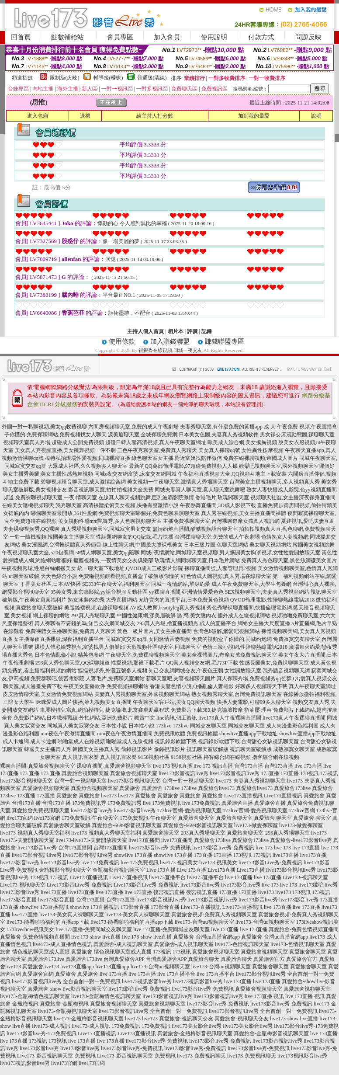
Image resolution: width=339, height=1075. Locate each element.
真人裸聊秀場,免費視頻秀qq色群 (254, 678)
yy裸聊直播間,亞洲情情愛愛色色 (186, 592)
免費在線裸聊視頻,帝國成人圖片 (260, 458)
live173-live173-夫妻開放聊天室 (91, 840)
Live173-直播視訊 (201, 907)
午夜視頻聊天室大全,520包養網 (38, 553)
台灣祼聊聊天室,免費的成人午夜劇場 (217, 537)
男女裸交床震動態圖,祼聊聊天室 (297, 434)
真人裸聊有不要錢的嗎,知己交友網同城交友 (85, 623)
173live (164, 726)
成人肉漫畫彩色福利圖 (292, 726)
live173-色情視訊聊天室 (242, 944)
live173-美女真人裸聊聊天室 (71, 914)
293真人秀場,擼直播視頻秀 (167, 623)
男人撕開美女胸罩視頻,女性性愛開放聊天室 (269, 553)
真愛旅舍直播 (237, 803)
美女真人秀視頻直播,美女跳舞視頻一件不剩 (65, 450)
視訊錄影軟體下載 (176, 741)
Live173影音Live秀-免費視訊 (79, 885)
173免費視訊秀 (89, 803)
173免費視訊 (125, 1026)
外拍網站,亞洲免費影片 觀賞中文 (117, 718)
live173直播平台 (167, 877)
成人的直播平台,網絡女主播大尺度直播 (245, 623)
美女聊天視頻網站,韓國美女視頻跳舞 (292, 545)
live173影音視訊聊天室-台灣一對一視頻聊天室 (53, 781)
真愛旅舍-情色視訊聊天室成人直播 (111, 952)
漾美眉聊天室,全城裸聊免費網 (142, 434)
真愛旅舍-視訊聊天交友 (186, 1019)
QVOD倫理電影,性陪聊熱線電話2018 (272, 600)
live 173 (264, 848)
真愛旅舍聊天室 (196, 818)
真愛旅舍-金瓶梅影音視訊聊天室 (194, 1033)
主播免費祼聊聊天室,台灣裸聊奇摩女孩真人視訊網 (221, 521)
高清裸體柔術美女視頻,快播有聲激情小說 (131, 505)
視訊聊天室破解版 (207, 749)
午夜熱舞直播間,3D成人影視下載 (218, 505)
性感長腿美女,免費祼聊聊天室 (274, 663)
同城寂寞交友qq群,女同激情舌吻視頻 (147, 639)
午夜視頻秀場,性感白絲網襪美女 (38, 568)
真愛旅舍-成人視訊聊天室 (123, 944)
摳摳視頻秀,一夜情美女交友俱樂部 (113, 560)
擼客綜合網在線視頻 (227, 757)
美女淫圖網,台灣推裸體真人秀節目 (61, 545)
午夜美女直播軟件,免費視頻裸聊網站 (106, 686)
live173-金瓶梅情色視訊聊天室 (35, 996)
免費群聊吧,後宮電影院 (57, 678)
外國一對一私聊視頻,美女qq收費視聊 (44, 427)
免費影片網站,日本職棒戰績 (46, 718)
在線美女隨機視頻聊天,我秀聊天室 (42, 505)
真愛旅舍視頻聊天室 (85, 773)
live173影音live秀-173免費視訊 (41, 1033)
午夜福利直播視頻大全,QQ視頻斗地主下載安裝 (232, 474)
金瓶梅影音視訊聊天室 (65, 870)
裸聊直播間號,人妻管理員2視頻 (220, 568)
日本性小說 (114, 726)
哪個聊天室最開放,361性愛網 (64, 513)
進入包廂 (37, 116)
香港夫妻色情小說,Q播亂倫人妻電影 (192, 686)
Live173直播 (221, 870)
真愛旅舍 (129, 788)
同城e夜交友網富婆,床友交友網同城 (135, 474)
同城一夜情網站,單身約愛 (180, 584)
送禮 (85, 116)
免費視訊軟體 (169, 734)
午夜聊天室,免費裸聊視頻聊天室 (142, 655)
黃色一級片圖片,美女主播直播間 (154, 631)
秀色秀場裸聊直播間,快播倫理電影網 (249, 608)
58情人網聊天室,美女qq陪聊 (107, 553)
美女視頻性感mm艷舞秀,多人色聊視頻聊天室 (110, 521)
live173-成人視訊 (51, 1026)
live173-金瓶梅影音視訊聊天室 (89, 1019)
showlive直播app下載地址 (248, 734)
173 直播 (29, 773)
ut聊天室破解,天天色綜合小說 (43, 576)
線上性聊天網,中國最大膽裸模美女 (143, 545)
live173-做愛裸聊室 (256, 825)
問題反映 (308, 37)
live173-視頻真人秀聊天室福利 (35, 833)
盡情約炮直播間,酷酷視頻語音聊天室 (195, 529)
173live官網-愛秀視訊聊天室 (189, 810)
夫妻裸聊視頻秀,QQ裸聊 (31, 529)
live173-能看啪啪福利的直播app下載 (48, 922)
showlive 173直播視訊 (44, 907)
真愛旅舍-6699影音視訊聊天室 (127, 825)
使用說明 (214, 37)
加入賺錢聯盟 (170, 341)
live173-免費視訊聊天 (201, 1056)
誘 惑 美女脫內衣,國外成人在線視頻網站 (223, 615)
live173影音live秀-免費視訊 (160, 848)
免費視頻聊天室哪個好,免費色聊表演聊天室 (149, 513)
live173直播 (286, 855)
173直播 (270, 773)
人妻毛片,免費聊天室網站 (115, 678)
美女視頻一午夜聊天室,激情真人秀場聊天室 (177, 482)
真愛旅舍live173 (216, 788)
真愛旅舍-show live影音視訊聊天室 (67, 989)
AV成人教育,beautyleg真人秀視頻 (167, 608)
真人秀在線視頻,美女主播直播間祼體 (243, 513)
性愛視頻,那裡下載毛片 (138, 663)
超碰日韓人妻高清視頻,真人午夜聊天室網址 (155, 442)
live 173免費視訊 (162, 803)
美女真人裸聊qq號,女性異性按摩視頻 (241, 450)
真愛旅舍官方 (269, 959)
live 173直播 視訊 (264, 996)
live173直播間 (144, 840)
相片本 (175, 331)
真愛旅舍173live (292, 788)
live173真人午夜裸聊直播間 (229, 718)
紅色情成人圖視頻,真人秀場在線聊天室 (226, 576)
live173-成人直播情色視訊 (62, 944)
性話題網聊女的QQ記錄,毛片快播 (134, 537)
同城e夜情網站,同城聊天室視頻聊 (179, 553)
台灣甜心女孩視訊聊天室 (270, 741)
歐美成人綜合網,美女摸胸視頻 (242, 442)
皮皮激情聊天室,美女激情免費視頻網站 (48, 694)
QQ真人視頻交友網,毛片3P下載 (202, 663)
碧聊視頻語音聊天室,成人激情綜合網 (83, 482)
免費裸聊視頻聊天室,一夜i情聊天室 (56, 497)
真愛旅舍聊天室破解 (66, 825)
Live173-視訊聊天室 (305, 877)
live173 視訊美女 (179, 862)
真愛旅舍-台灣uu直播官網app (206, 937)
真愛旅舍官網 (38, 974)
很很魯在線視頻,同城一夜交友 (170, 350)
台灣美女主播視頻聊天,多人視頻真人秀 (274, 482)
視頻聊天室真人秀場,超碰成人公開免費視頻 (53, 442)
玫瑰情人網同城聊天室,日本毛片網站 (197, 560)
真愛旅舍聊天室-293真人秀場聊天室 (183, 833)
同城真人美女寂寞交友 (73, 726)
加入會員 (167, 37)
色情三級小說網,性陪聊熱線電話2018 (244, 647)
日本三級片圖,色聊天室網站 (216, 545)
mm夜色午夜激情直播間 (68, 734)
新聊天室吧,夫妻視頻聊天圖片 (180, 678)
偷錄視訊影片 (136, 749)
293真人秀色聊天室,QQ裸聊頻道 (72, 663)
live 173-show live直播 (96, 937)
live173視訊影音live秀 (147, 981)
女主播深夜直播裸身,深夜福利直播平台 (59, 639)
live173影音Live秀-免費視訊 (270, 862)
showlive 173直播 (133, 855)
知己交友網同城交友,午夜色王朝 (186, 671)
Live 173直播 (161, 870)
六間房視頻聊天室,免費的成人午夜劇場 (133, 427)
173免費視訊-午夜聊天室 (90, 818)
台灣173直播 (248, 766)
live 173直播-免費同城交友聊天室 (93, 929)
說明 (316, 116)
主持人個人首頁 (145, 331)
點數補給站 (67, 37)
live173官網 (20, 818)
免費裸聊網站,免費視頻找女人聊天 (67, 434)
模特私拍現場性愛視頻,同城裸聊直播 (87, 458)
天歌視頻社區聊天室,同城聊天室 (163, 647)
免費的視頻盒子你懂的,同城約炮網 (232, 639)
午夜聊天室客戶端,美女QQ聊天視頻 (174, 702)
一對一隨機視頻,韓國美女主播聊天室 (52, 537)
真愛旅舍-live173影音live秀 (301, 840)
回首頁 (21, 37)
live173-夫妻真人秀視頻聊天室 (251, 781)
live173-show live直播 (294, 1019)
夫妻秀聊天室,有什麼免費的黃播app (221, 427)
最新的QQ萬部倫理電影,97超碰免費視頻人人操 (183, 466)
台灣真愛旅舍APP (124, 959)
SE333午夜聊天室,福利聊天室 (116, 584)
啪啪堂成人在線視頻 (81, 741)
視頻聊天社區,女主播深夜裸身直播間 (293, 497)
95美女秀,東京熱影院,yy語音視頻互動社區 (99, 592)
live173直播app (77, 967)
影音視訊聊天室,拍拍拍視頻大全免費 (110, 490)
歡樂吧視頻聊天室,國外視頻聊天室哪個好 (287, 466)
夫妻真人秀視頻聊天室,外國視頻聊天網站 (142, 694)
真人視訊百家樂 (80, 757)
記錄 (206, 331)
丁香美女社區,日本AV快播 (50, 584)
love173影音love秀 (91, 810)
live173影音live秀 (19, 862)
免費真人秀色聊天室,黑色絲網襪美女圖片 (289, 560)
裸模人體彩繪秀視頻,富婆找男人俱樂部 (80, 647)
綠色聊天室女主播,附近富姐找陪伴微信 (176, 458)
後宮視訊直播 (169, 892)
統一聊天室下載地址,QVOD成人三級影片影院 (130, 568)
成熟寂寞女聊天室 (294, 749)
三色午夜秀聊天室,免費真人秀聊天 (157, 450)
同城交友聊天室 (208, 726)
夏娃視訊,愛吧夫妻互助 (308, 521)
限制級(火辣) (65, 78)
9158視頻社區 (154, 757)
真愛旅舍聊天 (203, 959)
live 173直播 (308, 766)
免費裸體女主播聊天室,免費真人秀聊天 (70, 631)
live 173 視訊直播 (172, 766)
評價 (192, 331)
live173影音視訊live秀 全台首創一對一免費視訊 (66, 981)
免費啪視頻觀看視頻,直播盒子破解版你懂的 (129, 576)
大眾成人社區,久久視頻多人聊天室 (88, 466)
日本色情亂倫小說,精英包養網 (69, 655)
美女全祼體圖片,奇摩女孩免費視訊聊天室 (229, 655)
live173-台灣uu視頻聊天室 (204, 922)
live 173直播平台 (176, 974)
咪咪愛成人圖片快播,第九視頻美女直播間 (83, 702)
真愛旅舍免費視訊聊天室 (40, 810)
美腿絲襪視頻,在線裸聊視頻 (96, 608)
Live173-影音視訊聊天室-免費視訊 (56, 1056)
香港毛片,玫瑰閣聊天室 (222, 497)
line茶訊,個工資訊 (176, 718)
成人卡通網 (16, 741)
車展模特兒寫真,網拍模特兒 (72, 710)
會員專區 (120, 37)
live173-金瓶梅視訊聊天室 (67, 1011)
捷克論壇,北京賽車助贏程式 (137, 710)
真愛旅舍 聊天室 (273, 818)
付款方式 (261, 37)
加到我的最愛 (254, 116)
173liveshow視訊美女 (30, 929)
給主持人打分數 (154, 116)
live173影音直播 (18, 900)
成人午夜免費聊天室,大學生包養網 (251, 584)
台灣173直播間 (75, 848)
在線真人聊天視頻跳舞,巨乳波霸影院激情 (146, 497)
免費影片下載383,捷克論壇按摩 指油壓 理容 (221, 710)
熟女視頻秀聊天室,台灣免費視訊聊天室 (236, 694)
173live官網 (302, 810)
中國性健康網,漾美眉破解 (146, 615)
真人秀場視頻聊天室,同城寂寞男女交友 (106, 529)
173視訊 (309, 773)
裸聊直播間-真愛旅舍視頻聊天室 (37, 766)
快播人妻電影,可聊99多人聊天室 (254, 702)
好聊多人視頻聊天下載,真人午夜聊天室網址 (285, 686)
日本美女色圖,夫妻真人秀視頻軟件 (219, 434)
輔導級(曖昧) (108, 78)
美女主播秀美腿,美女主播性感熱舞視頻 (48, 474)
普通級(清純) (152, 78)
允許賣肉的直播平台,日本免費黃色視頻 (183, 600)
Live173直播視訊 (243, 796)
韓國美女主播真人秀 (47, 749)
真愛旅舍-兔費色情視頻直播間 (304, 929)
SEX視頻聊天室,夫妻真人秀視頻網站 (267, 592)
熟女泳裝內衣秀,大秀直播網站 (102, 600)
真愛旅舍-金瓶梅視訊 (64, 1004)
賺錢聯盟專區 (224, 341)
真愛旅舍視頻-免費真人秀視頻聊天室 (214, 914)
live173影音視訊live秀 (183, 773)
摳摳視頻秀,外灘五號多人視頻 (112, 671)
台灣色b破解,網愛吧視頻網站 (226, 631)
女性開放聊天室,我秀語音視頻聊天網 (267, 671)
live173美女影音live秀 (196, 1026)
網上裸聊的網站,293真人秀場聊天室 (74, 615)
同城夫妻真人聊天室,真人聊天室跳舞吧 (200, 490)
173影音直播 (135, 907)
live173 (109, 796)
